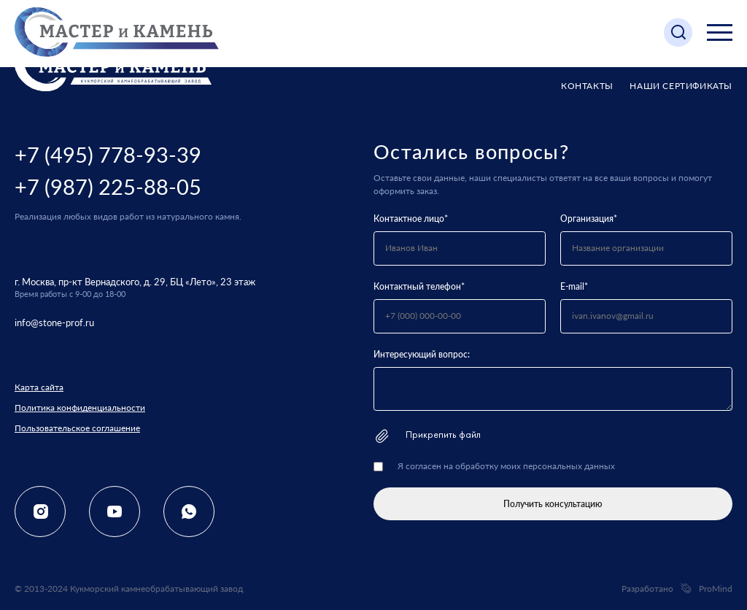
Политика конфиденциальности (80, 407)
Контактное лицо (411, 218)
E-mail (574, 286)
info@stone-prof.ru (54, 322)
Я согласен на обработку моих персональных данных (506, 465)
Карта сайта (39, 387)
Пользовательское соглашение (77, 427)
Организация (588, 218)
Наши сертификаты (681, 86)
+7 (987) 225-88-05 (108, 186)
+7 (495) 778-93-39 (108, 154)
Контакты (587, 86)
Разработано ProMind (677, 589)
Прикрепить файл (427, 436)
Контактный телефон (419, 286)
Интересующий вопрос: (422, 354)
